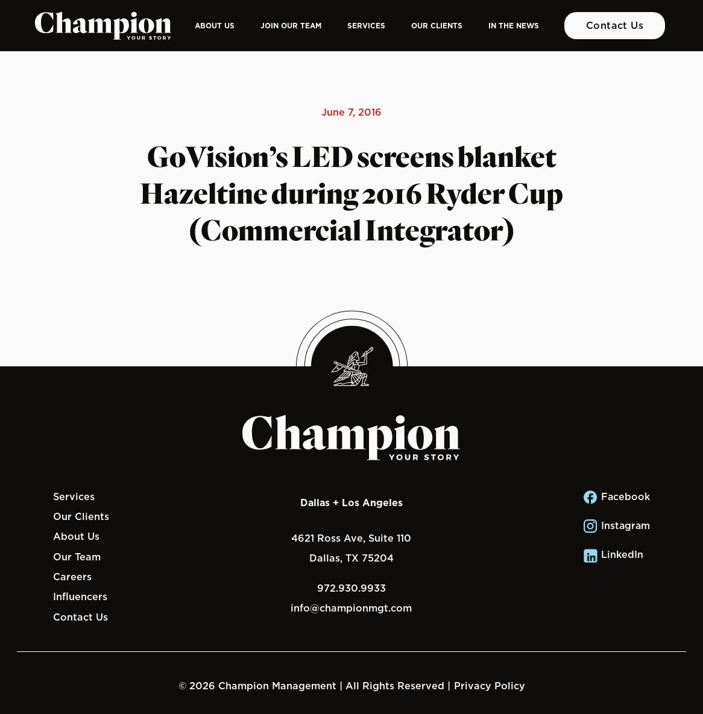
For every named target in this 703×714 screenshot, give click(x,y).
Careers (72, 577)
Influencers (80, 596)
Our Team (77, 557)
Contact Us (615, 25)
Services (366, 25)
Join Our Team (290, 25)
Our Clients (436, 25)
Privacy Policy (489, 686)
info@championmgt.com (351, 608)
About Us (215, 25)
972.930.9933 (351, 588)
